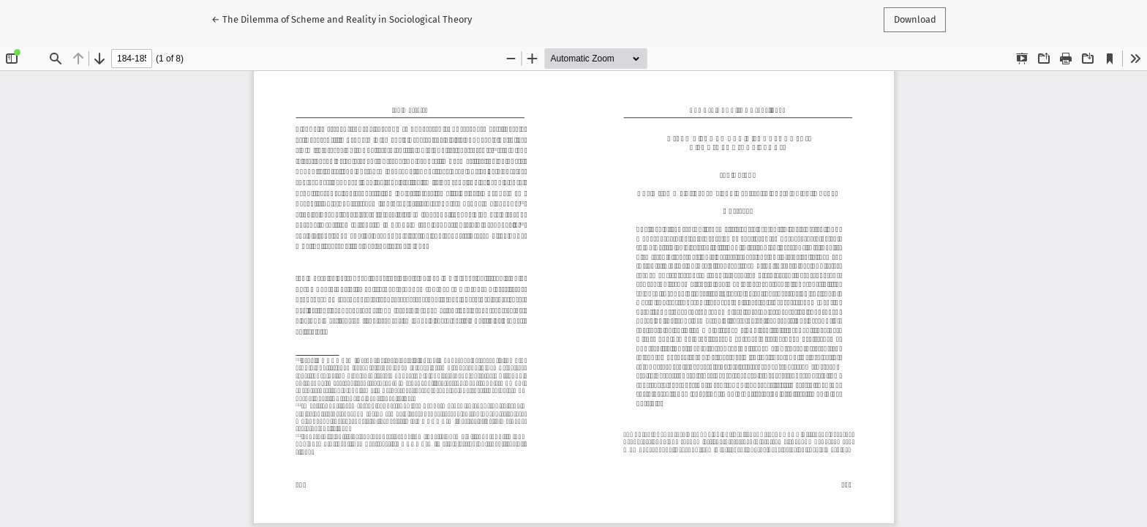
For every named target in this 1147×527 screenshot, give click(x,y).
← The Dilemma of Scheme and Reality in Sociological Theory (341, 18)
